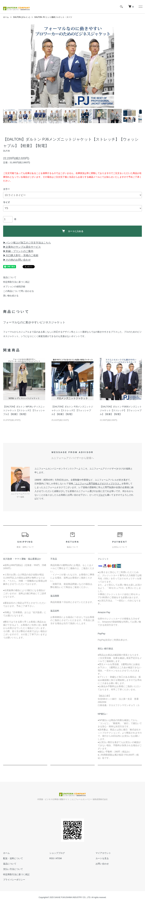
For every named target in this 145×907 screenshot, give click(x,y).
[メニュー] (140, 6)
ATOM (59, 858)
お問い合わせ (102, 863)
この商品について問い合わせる (18, 291)
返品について (9, 277)
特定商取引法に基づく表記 (16, 282)
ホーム (6, 17)
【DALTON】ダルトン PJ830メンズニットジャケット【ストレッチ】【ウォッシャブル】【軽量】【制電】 (121, 410)
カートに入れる (72, 231)
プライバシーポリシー (14, 879)
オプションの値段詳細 (14, 286)
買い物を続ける (11, 295)
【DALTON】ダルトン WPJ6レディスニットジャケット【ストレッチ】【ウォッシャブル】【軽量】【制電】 (24, 410)
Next (109, 66)
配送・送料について (13, 858)
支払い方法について (13, 869)
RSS (51, 858)
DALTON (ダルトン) (21, 17)
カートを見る (102, 858)
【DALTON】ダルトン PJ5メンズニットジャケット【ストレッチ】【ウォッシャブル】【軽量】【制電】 (72, 410)
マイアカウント (103, 853)
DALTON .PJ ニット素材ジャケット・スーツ (53, 17)
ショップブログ (57, 853)
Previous (35, 66)
